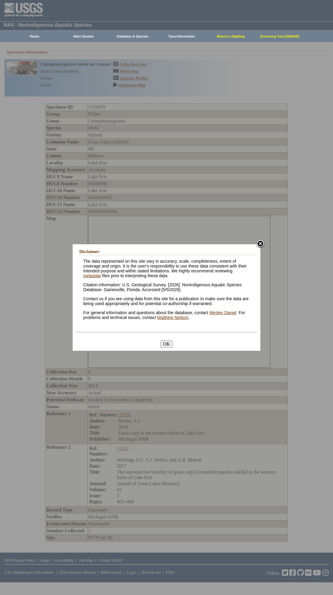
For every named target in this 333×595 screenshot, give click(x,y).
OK (166, 344)
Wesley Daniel (222, 312)
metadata (92, 275)
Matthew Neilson (173, 317)
